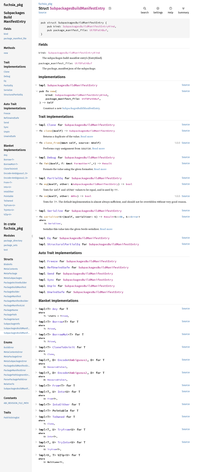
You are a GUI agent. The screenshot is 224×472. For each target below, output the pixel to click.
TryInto (64, 442)
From (55, 385)
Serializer (54, 223)
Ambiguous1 (78, 360)
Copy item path (110, 8)
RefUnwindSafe (58, 267)
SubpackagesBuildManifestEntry (72, 85)
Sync (50, 279)
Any (55, 309)
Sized (64, 315)
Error (135, 216)
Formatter (81, 163)
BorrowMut (60, 334)
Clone (51, 125)
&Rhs (74, 196)
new (52, 91)
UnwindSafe (56, 292)
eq (45, 184)
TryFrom (64, 429)
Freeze (52, 261)
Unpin (51, 286)
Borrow (57, 321)
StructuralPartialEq (63, 244)
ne (45, 196)
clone (48, 130)
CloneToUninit (63, 347)
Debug (51, 157)
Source (42, 12)
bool (129, 184)
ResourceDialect (56, 367)
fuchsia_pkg (45, 3)
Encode (63, 360)
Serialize (55, 211)
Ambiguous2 (78, 373)
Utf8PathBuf (98, 30)
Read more (87, 136)
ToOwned (58, 417)
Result (107, 163)
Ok (121, 216)
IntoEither (61, 404)
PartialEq (55, 178)
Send (50, 273)
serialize (51, 216)
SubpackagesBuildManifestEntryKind (89, 26)
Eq (49, 238)
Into (61, 391)
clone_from (52, 142)
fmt (46, 163)
